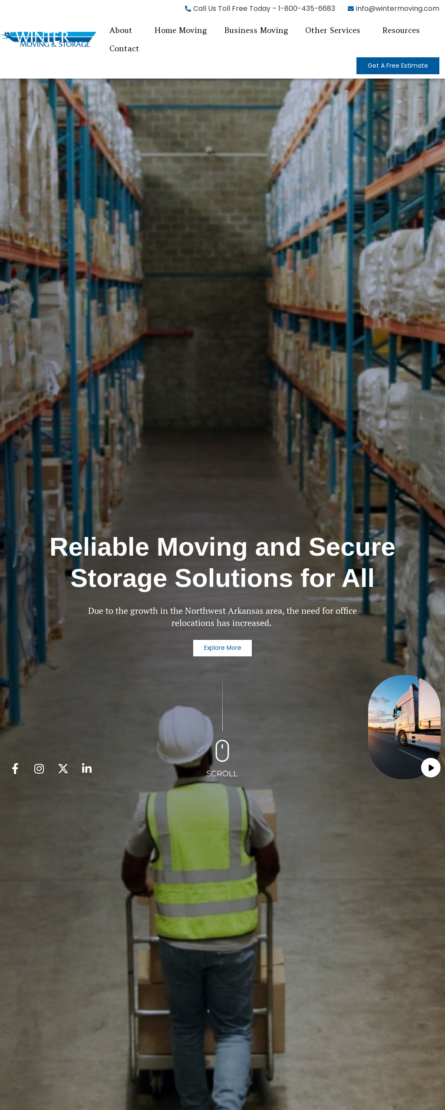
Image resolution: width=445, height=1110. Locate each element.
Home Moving (180, 30)
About (120, 30)
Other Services (332, 30)
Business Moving (256, 30)
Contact (124, 48)
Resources (401, 30)
